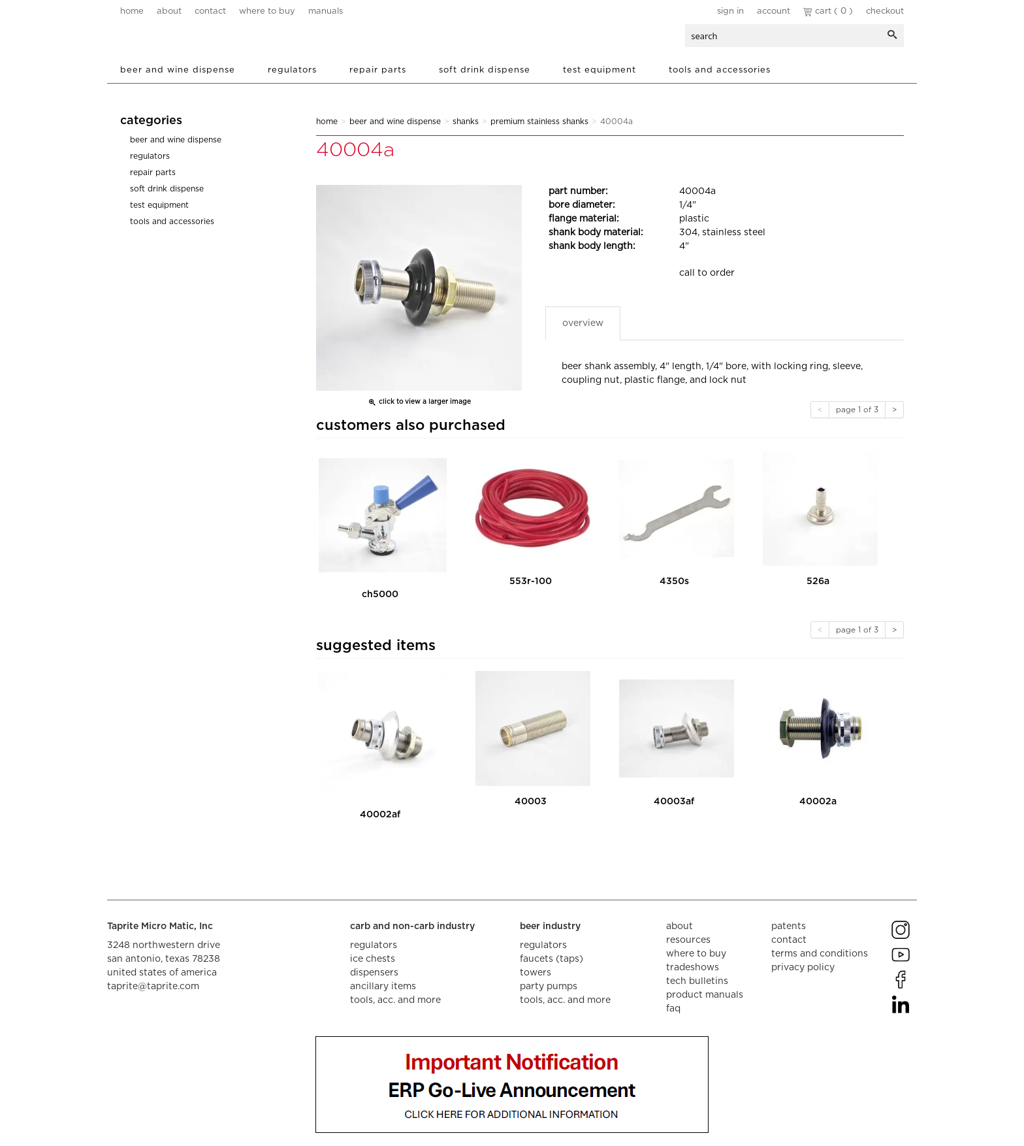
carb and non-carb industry (412, 926)
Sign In (730, 11)
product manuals (704, 995)
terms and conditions (819, 953)
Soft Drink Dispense (484, 70)
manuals (325, 11)
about (169, 11)
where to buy (267, 11)
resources (688, 940)
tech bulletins (697, 981)
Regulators (292, 70)
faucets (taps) (551, 959)
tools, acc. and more (395, 1000)
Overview (582, 323)
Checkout (885, 11)
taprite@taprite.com (153, 986)
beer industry (550, 926)
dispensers (374, 972)
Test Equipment (599, 70)
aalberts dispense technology (198, 39)
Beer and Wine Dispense (177, 70)
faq (673, 1008)
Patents (788, 926)
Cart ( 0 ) (828, 11)
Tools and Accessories (720, 70)
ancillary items (383, 986)
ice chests (372, 959)
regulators (373, 945)
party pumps (548, 986)
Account (773, 11)
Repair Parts (377, 70)
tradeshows (692, 967)
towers (535, 972)
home (132, 11)
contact (210, 11)
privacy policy (803, 967)
